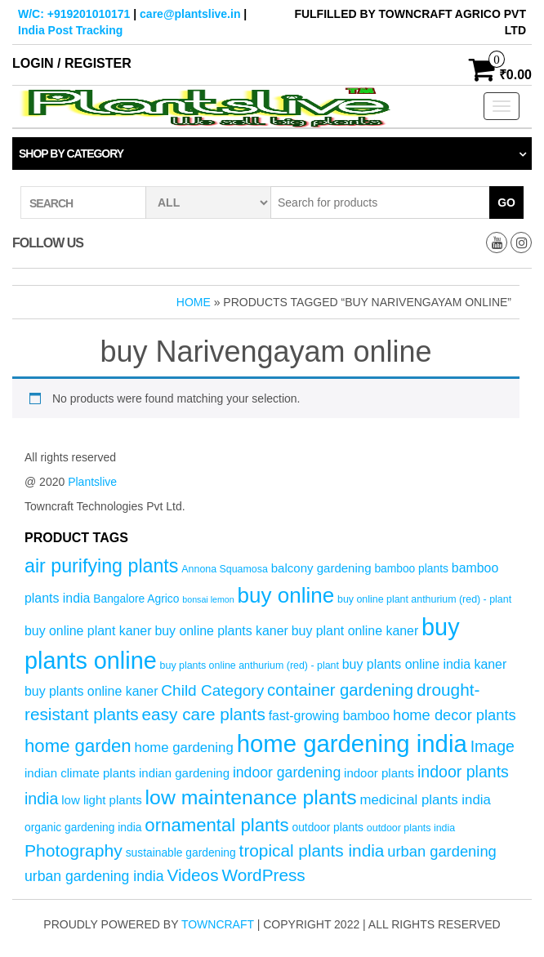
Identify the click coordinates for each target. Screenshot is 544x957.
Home (193, 302)
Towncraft (217, 924)
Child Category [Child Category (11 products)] (212, 690)
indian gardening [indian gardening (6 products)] (184, 773)
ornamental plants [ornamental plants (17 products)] (216, 825)
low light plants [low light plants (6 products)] (101, 800)
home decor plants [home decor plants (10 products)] (454, 714)
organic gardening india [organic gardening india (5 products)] (83, 827)
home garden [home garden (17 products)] (78, 746)
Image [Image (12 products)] (492, 746)
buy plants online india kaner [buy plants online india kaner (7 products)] (424, 664)
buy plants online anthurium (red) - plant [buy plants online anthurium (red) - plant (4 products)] (249, 665)
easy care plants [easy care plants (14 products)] (203, 714)
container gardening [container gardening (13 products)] (340, 690)
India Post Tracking (70, 30)
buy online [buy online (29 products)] (286, 595)
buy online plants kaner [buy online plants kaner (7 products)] (221, 631)
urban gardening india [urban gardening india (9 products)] (94, 876)
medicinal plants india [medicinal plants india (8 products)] (424, 800)
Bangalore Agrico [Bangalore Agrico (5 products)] (136, 599)
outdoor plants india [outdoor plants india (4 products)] (411, 828)
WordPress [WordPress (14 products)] (263, 875)
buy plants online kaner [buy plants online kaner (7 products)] (91, 691)
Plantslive (92, 481)
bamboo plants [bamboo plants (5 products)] (411, 569)
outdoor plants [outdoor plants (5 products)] (327, 827)
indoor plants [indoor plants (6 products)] (379, 773)
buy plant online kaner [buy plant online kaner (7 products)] (355, 631)
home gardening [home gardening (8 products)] (184, 747)
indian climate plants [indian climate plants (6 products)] (80, 773)
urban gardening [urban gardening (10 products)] (442, 851)
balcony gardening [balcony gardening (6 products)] (321, 568)
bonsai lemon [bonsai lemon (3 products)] (208, 599)
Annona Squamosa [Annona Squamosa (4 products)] (224, 569)
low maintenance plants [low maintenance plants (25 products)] (251, 797)
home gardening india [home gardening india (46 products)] (352, 743)
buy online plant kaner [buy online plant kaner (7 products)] (88, 631)
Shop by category (71, 153)
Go (506, 202)
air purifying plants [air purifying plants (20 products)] (101, 565)
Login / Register (72, 63)
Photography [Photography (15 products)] (74, 850)
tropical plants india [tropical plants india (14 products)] (312, 850)
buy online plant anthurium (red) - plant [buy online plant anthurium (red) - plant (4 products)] (424, 599)
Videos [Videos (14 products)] (192, 875)
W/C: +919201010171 (74, 13)
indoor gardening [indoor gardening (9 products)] (287, 772)
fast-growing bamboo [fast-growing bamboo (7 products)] (329, 716)
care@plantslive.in (190, 13)
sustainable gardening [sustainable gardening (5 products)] (181, 853)
